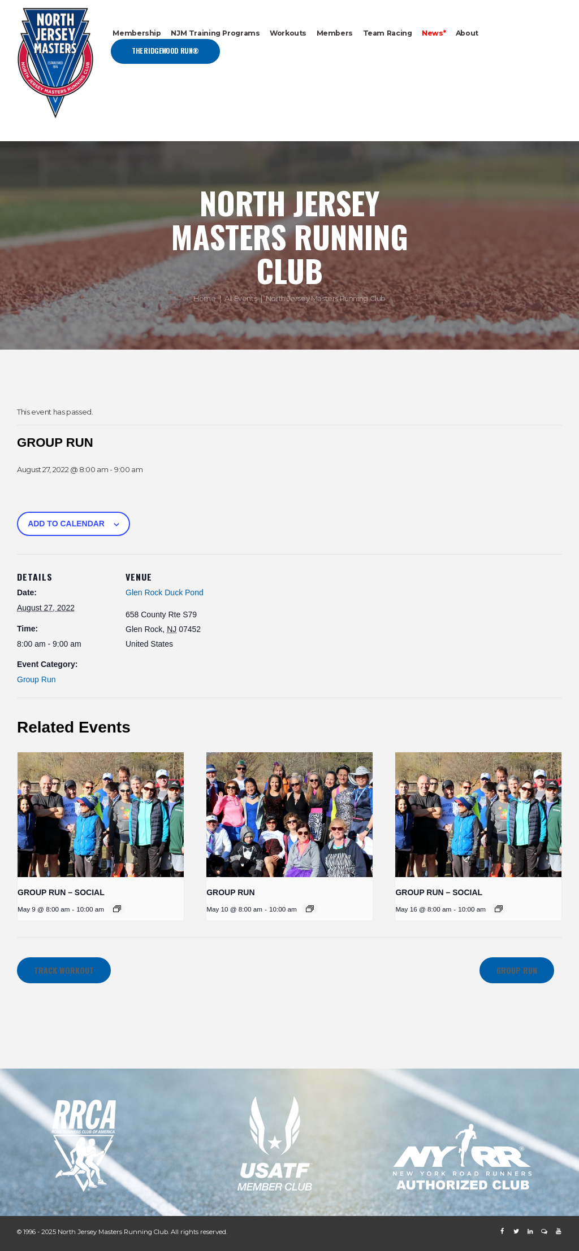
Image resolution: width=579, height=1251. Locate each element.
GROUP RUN (230, 892)
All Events (240, 298)
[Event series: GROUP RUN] (310, 908)
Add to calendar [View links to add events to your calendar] (66, 523)
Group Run (36, 679)
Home (204, 298)
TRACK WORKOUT (64, 970)
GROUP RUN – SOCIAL (61, 892)
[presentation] (101, 814)
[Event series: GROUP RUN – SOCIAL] (117, 908)
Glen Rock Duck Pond (165, 592)
